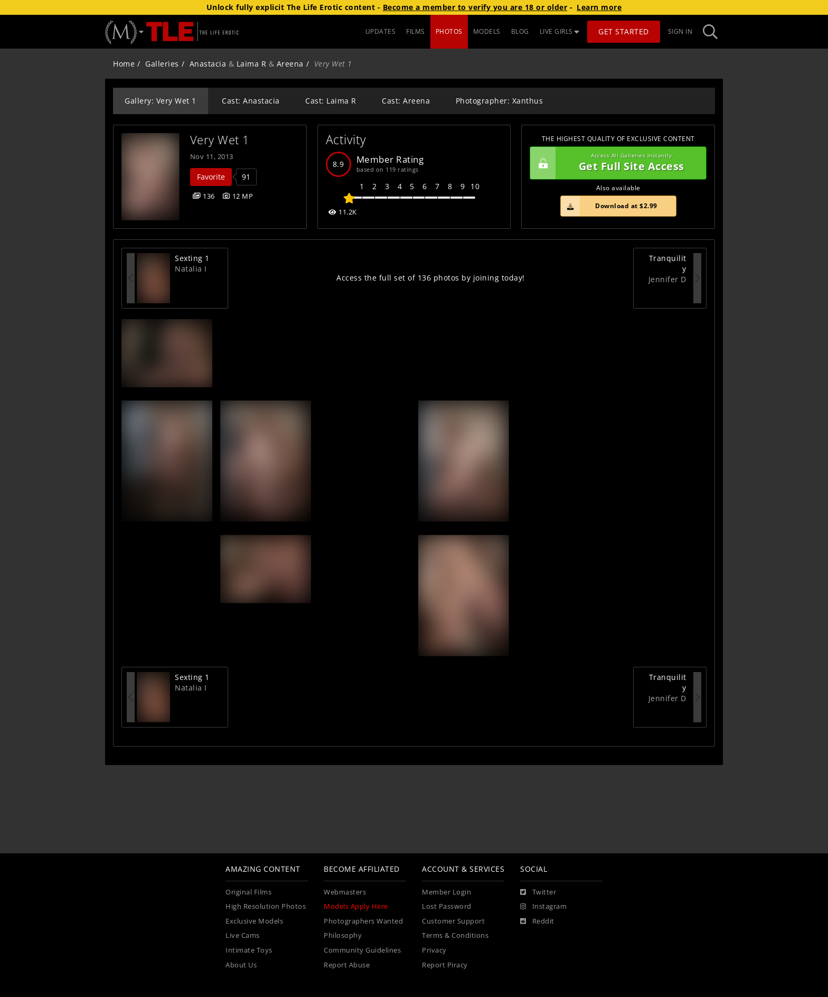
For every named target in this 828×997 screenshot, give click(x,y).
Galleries (162, 64)
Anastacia (208, 64)
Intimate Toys (248, 950)
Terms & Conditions (455, 935)
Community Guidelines (362, 950)
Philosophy (343, 935)
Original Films (248, 892)
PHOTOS (449, 31)
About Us (241, 965)
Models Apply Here (356, 906)
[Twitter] (538, 892)
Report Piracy (445, 965)
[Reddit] (537, 921)
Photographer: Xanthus (499, 101)
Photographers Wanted (363, 921)
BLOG (520, 31)
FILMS (415, 31)
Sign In (680, 31)
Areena (290, 64)
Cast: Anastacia (251, 101)
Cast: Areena (406, 101)
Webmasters (345, 892)
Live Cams (242, 935)
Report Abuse (347, 965)
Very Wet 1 (220, 140)
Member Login (446, 892)
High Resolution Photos (265, 906)
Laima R (252, 64)
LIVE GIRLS (560, 31)
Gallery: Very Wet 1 (160, 101)
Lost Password (447, 906)
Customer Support (453, 921)
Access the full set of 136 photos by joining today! (430, 278)
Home (124, 64)
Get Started (623, 31)
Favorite (211, 177)
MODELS (487, 31)
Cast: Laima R (330, 101)
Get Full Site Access (615, 163)
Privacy (434, 950)
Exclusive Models (254, 921)
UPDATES (380, 31)
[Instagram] (543, 906)
